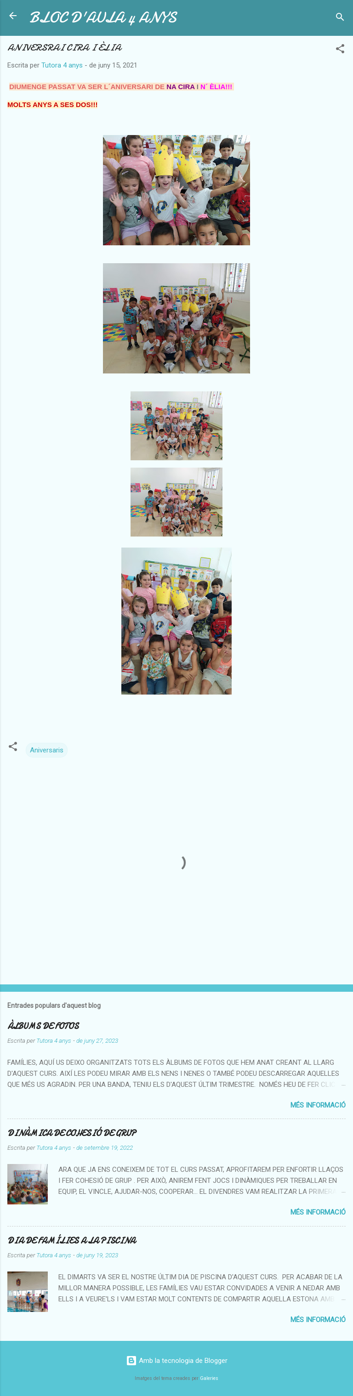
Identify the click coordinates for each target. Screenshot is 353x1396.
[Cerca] (340, 19)
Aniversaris (46, 750)
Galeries (209, 1378)
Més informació (318, 1105)
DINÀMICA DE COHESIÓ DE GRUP (71, 1133)
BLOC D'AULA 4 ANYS (102, 17)
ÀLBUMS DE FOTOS (43, 1026)
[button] (340, 50)
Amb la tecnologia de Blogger (177, 1360)
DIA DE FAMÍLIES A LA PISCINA (71, 1241)
